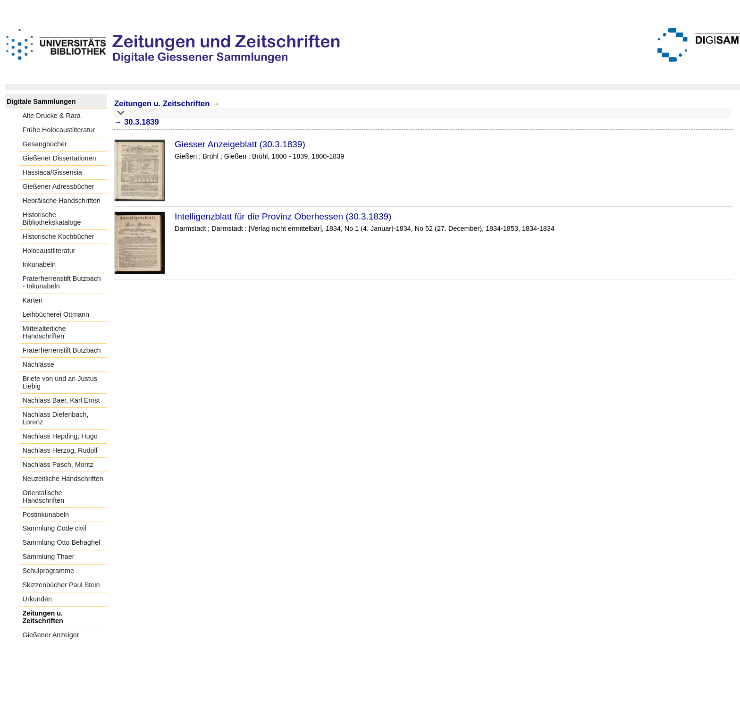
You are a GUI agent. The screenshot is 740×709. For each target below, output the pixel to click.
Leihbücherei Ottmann (56, 314)
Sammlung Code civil (54, 528)
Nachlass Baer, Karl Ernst (61, 400)
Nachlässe (38, 364)
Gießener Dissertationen (59, 158)
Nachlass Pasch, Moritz (58, 464)
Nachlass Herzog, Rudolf (60, 450)
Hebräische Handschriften (62, 200)
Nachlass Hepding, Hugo (60, 436)
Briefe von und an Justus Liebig (60, 382)
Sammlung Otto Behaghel (62, 542)
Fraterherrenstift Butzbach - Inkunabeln (62, 282)
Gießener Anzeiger (51, 635)
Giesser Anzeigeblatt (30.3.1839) (240, 144)
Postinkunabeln (46, 514)
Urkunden (37, 599)
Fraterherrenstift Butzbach (62, 350)
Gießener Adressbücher (58, 186)
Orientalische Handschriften (44, 496)
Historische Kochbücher (58, 236)
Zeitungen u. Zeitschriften (43, 617)
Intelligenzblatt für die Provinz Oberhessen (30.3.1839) (283, 216)
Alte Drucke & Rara (52, 115)
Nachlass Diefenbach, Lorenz (56, 418)
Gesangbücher (45, 144)
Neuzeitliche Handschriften (63, 478)
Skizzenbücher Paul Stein (61, 585)
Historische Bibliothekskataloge (52, 218)
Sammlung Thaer (49, 556)
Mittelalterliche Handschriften (44, 332)
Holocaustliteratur (49, 250)
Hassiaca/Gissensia (52, 172)
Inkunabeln (39, 264)
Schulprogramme (49, 570)
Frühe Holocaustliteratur (59, 130)
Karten (32, 300)
